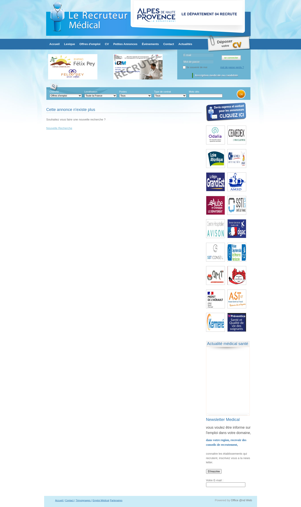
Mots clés (194, 91)
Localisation (91, 91)
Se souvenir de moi (196, 67)
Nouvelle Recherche (59, 128)
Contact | (70, 500)
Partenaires (116, 500)
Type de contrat (162, 91)
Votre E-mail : (214, 480)
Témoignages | (84, 500)
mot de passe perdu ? (232, 67)
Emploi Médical (100, 500)
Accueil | (59, 500)
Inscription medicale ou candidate (216, 75)
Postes (123, 91)
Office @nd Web (241, 500)
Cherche (54, 91)
